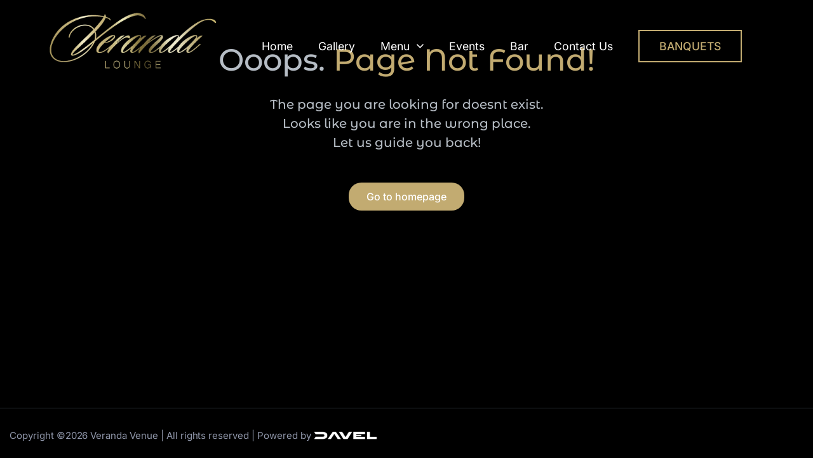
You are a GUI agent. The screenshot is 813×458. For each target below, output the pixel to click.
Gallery (336, 46)
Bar (519, 46)
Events (467, 46)
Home (277, 46)
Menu (402, 46)
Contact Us (583, 46)
